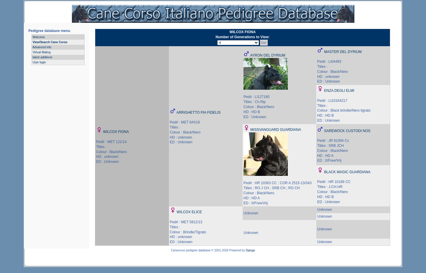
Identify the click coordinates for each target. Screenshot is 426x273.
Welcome (39, 37)
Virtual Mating (42, 52)
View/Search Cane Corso (50, 42)
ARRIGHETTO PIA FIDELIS (198, 112)
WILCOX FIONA (116, 132)
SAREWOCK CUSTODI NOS (347, 131)
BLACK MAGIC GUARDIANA (347, 172)
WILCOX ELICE (189, 212)
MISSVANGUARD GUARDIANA (275, 130)
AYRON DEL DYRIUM (267, 55)
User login (39, 62)
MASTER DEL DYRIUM (343, 52)
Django (250, 250)
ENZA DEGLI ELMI (339, 91)
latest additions (42, 57)
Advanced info (42, 47)
